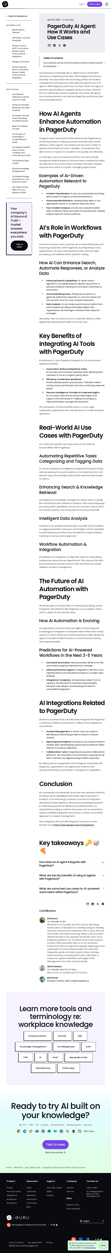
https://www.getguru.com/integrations (73, 825)
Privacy (50, 1242)
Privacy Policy (90, 1248)
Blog (28, 1207)
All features (11, 1199)
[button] (106, 4)
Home (9, 1167)
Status (49, 1191)
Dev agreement (35, 1242)
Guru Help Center (54, 1187)
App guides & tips (32, 1167)
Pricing (9, 1187)
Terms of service (16, 1242)
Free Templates (73, 1208)
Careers (70, 1187)
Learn (29, 1187)
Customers (31, 1191)
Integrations (12, 1195)
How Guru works (14, 1191)
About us (70, 1191)
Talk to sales (94, 4)
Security (50, 1195)
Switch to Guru (73, 1205)
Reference (18, 1167)
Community (32, 1203)
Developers (32, 1199)
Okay (103, 1245)
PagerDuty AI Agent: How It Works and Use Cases (64, 1167)
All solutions (12, 1203)
